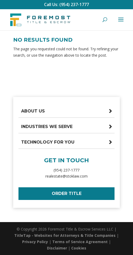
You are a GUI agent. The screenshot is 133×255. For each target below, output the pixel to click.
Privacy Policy (35, 241)
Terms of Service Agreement (80, 241)
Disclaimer (57, 248)
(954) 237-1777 (66, 170)
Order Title (67, 193)
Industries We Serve (47, 126)
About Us (33, 111)
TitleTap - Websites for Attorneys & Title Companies (65, 235)
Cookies (78, 248)
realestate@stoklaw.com (66, 176)
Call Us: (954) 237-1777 (66, 4)
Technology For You (47, 142)
